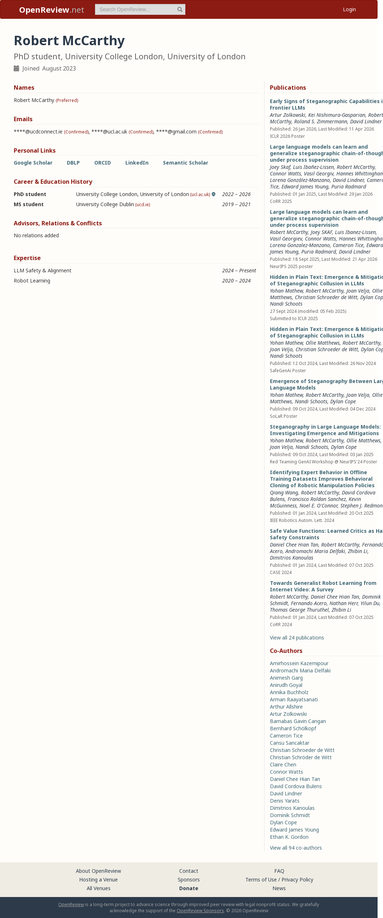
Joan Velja (358, 290)
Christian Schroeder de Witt (326, 297)
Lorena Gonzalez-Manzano (300, 245)
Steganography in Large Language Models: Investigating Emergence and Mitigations (325, 430)
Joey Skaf (280, 166)
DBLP (73, 162)
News (279, 888)
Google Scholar (33, 162)
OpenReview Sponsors (200, 911)
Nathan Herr (344, 603)
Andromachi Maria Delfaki (315, 551)
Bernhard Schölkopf (293, 728)
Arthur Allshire (286, 706)
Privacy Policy (297, 879)
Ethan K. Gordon (289, 836)
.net (51, 9)
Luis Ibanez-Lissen (355, 232)
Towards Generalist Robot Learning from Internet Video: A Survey (323, 586)
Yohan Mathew (286, 290)
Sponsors (189, 879)
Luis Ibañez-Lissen (313, 166)
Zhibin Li (357, 551)
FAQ (279, 870)
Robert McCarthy (356, 166)
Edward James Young (304, 186)
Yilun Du (370, 603)
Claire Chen (283, 764)
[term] (140, 9)
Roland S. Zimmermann (320, 121)
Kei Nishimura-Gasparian (336, 114)
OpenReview (71, 904)
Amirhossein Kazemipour (299, 663)
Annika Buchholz (289, 692)
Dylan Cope (343, 401)
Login (349, 9)
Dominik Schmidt (290, 815)
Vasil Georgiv (318, 173)
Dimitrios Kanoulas (291, 557)
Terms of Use (261, 879)
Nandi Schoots (286, 303)
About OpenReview (98, 870)
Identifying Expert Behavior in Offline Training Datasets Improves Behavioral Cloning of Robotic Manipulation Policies (322, 479)
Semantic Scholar (185, 162)
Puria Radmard (348, 186)
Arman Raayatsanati (294, 699)
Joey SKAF (321, 232)
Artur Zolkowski (287, 114)
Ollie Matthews (323, 342)
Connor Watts (285, 173)
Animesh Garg (286, 677)
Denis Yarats (285, 800)
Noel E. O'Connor (318, 505)
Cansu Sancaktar (289, 742)
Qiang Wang (284, 492)
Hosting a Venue (98, 879)
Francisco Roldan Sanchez (317, 499)
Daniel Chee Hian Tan (294, 544)
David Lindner (366, 121)
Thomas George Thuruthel (299, 609)
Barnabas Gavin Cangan (298, 721)
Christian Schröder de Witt (301, 757)
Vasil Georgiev (286, 238)
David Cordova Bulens (296, 786)
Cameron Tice (348, 245)
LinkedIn (137, 162)
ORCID (102, 162)
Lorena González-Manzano (300, 180)
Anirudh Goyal (286, 684)
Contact (188, 870)
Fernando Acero (309, 603)
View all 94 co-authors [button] (296, 847)
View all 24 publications (297, 637)
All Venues (99, 888)
